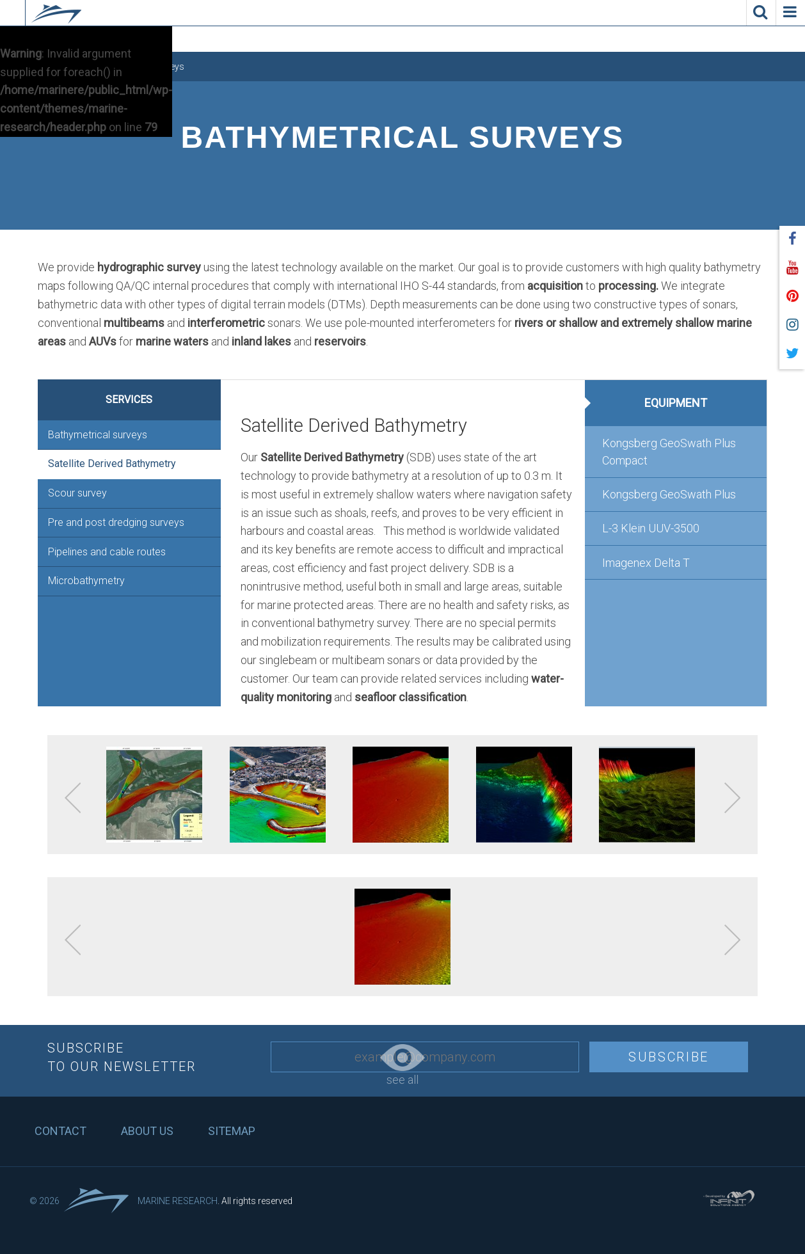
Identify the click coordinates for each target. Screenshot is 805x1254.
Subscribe (668, 1057)
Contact (60, 1131)
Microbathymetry (86, 581)
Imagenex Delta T (646, 562)
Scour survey (77, 493)
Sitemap (231, 1131)
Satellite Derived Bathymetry (112, 463)
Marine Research (178, 1201)
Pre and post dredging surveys (116, 522)
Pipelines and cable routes (107, 552)
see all (402, 1065)
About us (147, 1131)
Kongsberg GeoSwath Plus (669, 494)
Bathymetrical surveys (97, 435)
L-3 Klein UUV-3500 (650, 528)
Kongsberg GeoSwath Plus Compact (669, 451)
